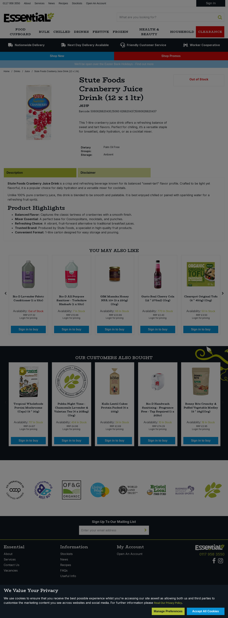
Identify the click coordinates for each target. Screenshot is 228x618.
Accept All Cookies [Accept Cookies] (205, 611)
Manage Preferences (168, 611)
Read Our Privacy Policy (168, 602)
